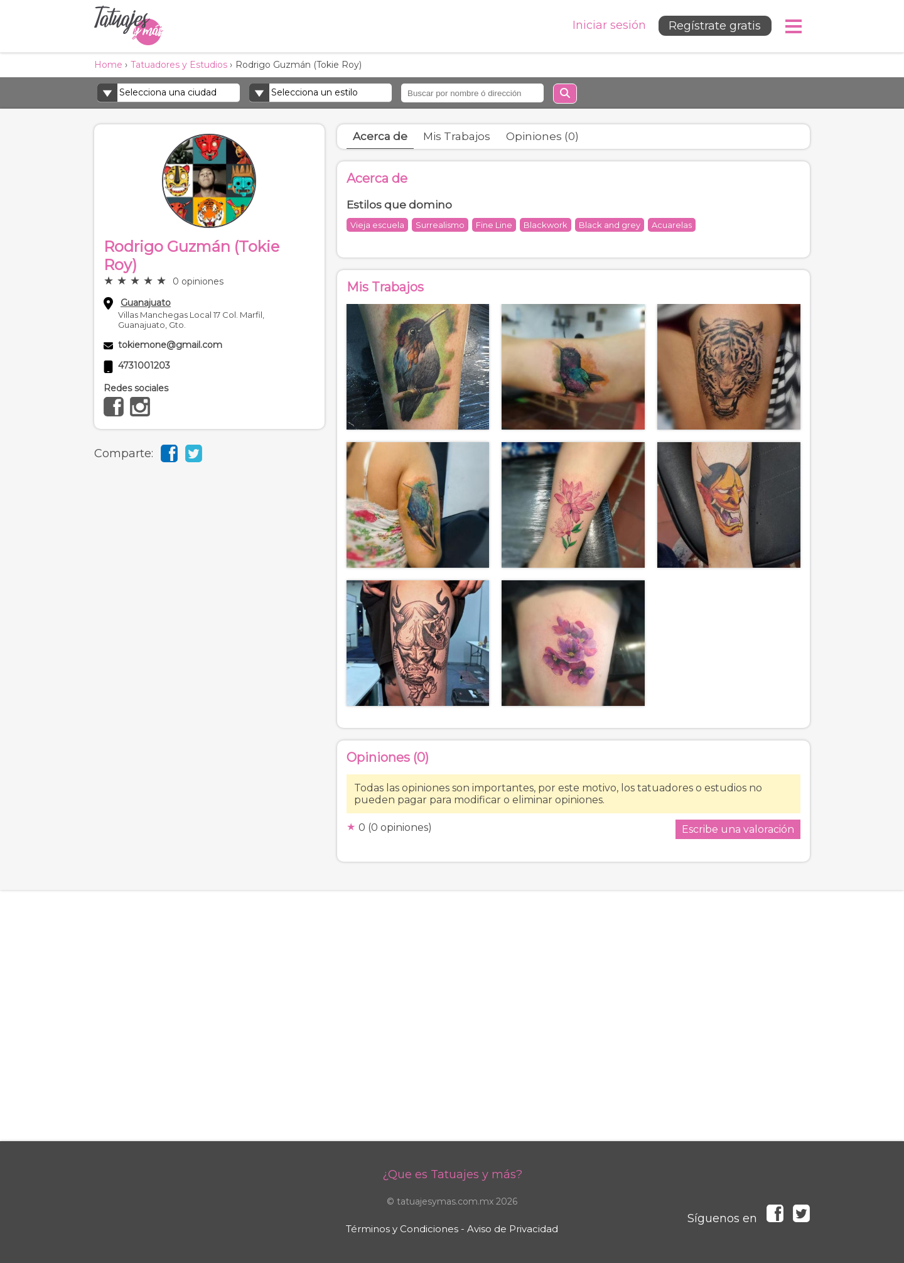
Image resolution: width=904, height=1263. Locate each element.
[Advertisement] (452, 1028)
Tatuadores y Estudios (179, 64)
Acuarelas (672, 225)
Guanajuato (146, 302)
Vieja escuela (377, 225)
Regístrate (714, 26)
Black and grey (609, 225)
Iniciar (608, 25)
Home (108, 64)
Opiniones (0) (542, 136)
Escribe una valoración (738, 829)
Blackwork (546, 225)
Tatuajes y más (128, 26)
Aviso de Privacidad (512, 1229)
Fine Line (494, 225)
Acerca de (380, 136)
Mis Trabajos (456, 136)
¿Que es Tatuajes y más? (452, 1174)
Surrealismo (440, 225)
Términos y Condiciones (402, 1229)
